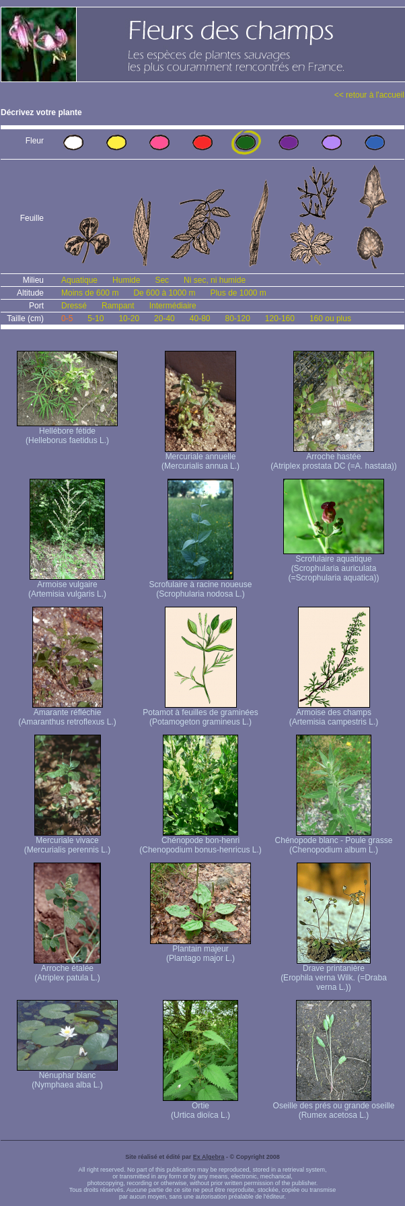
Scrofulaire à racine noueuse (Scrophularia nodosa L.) (200, 585)
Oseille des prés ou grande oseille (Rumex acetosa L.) (334, 1107)
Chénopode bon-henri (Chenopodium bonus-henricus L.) (200, 841)
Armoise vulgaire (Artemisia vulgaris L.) (67, 585)
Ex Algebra (209, 1156)
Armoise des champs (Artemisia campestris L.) (334, 713)
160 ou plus (330, 318)
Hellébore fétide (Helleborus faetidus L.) (67, 432)
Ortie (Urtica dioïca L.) (200, 1107)
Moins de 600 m (89, 293)
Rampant (118, 305)
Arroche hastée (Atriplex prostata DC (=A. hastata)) (333, 457)
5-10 (95, 318)
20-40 (164, 318)
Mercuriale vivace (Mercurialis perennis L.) (67, 841)
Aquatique (79, 280)
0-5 (67, 318)
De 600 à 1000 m (164, 293)
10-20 (128, 318)
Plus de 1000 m (238, 293)
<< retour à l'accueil (369, 95)
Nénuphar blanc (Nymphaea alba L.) (67, 1076)
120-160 (280, 318)
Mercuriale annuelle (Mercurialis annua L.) (200, 457)
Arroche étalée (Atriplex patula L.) (67, 969)
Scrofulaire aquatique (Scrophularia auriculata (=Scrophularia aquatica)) (333, 564)
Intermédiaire (172, 305)
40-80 (200, 318)
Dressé (74, 305)
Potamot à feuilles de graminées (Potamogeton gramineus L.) (200, 713)
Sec (162, 280)
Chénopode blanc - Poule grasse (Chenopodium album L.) (334, 841)
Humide (126, 280)
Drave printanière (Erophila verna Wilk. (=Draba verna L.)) (334, 974)
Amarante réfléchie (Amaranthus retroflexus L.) (67, 713)
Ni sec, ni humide (215, 280)
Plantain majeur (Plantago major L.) (200, 950)
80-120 (237, 318)
